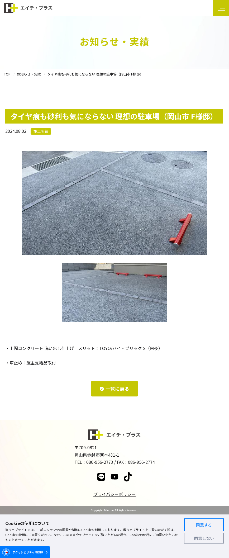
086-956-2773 (99, 462)
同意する (204, 525)
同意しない (204, 538)
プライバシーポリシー (114, 494)
